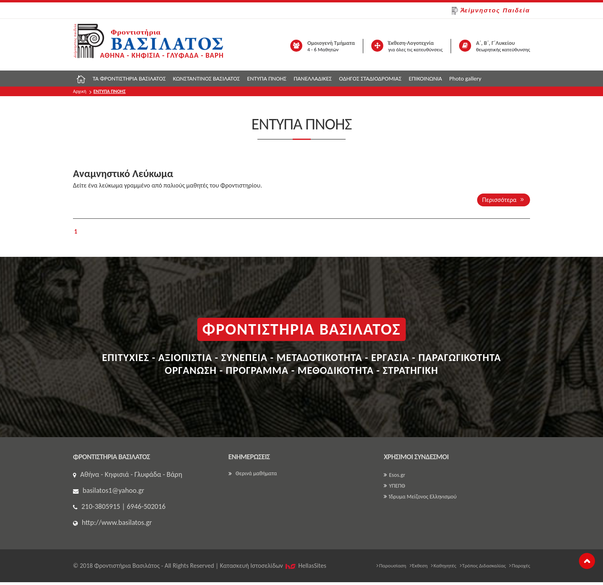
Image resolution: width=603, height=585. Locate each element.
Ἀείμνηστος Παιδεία (491, 11)
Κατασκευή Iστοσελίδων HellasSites (273, 565)
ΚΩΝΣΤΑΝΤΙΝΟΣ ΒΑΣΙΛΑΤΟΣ (206, 78)
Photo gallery (465, 78)
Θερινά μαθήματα (253, 473)
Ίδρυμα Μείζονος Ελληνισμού (420, 496)
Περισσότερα (503, 200)
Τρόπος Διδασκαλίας (483, 566)
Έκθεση (419, 566)
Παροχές (519, 566)
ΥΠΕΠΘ (394, 485)
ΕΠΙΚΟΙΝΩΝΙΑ (425, 78)
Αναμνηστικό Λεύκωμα (123, 173)
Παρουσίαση (391, 566)
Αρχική (79, 91)
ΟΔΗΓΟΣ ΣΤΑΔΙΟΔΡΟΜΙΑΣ (370, 78)
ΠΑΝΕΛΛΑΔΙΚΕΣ (312, 78)
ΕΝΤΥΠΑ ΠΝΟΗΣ (266, 78)
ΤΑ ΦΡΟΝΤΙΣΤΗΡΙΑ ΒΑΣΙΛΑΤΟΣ (129, 78)
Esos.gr (394, 475)
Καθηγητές (443, 566)
